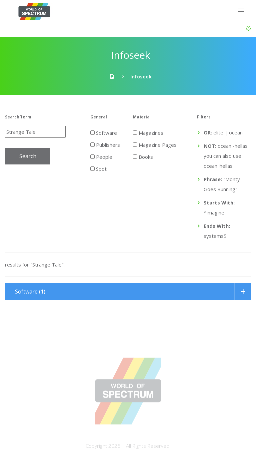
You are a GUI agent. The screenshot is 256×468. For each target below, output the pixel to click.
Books (143, 156)
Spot (98, 168)
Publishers (105, 144)
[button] (248, 28)
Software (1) (30, 291)
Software (103, 132)
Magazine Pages (155, 144)
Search (27, 156)
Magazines (148, 132)
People (101, 156)
